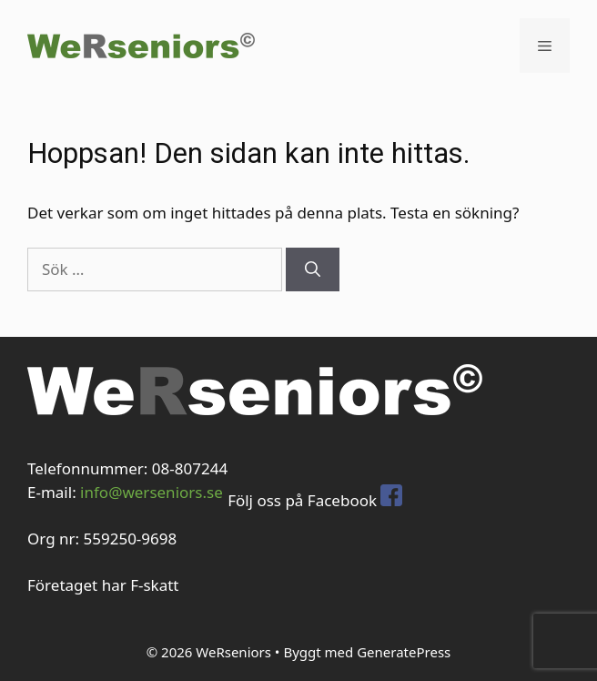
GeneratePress (403, 652)
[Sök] (312, 269)
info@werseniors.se (151, 492)
